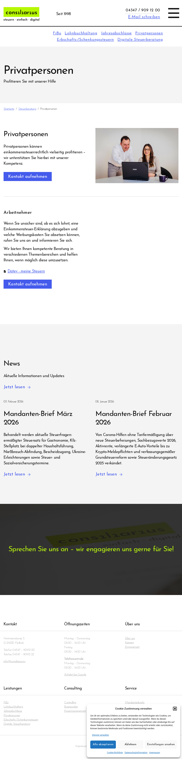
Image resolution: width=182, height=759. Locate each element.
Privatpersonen (148, 33)
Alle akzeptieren (103, 744)
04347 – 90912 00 (24, 650)
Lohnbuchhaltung (78, 33)
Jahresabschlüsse (114, 33)
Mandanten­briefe (135, 703)
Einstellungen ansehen (161, 744)
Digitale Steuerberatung (139, 40)
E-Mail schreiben (144, 17)
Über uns (130, 639)
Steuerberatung (27, 109)
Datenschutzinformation (136, 752)
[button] (175, 708)
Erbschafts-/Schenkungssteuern (83, 40)
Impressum (154, 752)
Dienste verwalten (100, 735)
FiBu (53, 33)
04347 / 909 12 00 (143, 10)
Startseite (9, 109)
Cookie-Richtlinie (115, 752)
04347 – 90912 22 (23, 655)
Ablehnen (130, 744)
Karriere (129, 643)
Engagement (132, 648)
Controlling (70, 703)
